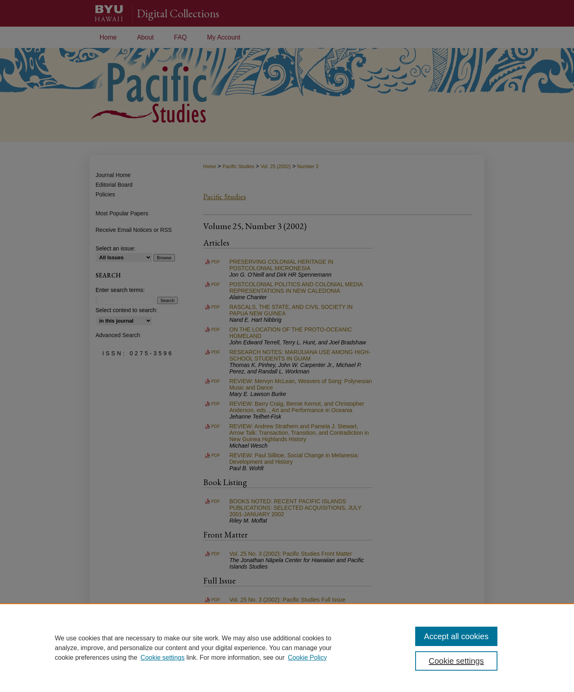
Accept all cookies (456, 636)
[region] (287, 647)
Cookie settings (163, 657)
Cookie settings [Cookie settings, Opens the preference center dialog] (456, 661)
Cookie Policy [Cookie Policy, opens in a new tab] (307, 657)
